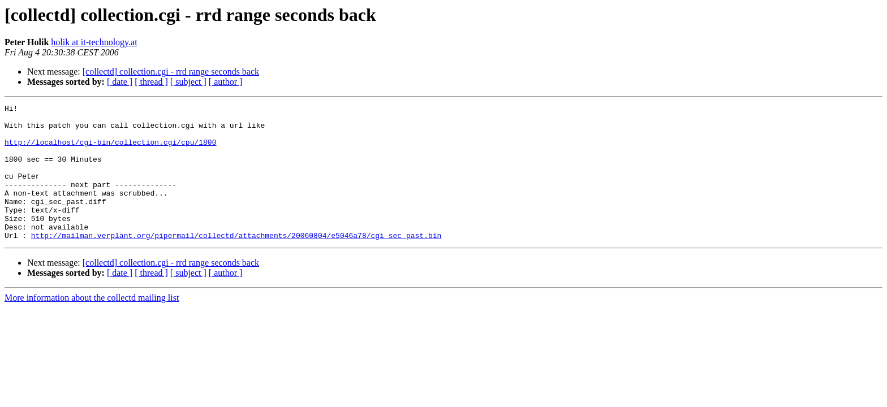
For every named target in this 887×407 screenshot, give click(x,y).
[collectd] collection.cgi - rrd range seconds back (171, 71)
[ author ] (226, 81)
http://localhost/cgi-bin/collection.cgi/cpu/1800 (110, 150)
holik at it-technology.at (94, 42)
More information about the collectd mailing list (92, 325)
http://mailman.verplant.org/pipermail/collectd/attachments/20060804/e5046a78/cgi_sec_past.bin (236, 262)
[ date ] (119, 81)
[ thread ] (151, 81)
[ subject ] (188, 81)
